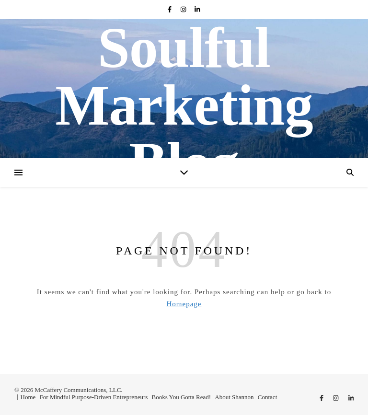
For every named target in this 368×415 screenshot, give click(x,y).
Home (28, 397)
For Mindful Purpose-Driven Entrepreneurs (94, 397)
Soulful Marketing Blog (184, 105)
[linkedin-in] (197, 9)
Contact (267, 397)
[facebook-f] (170, 9)
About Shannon (234, 397)
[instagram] (184, 9)
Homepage (184, 304)
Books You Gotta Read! (181, 397)
